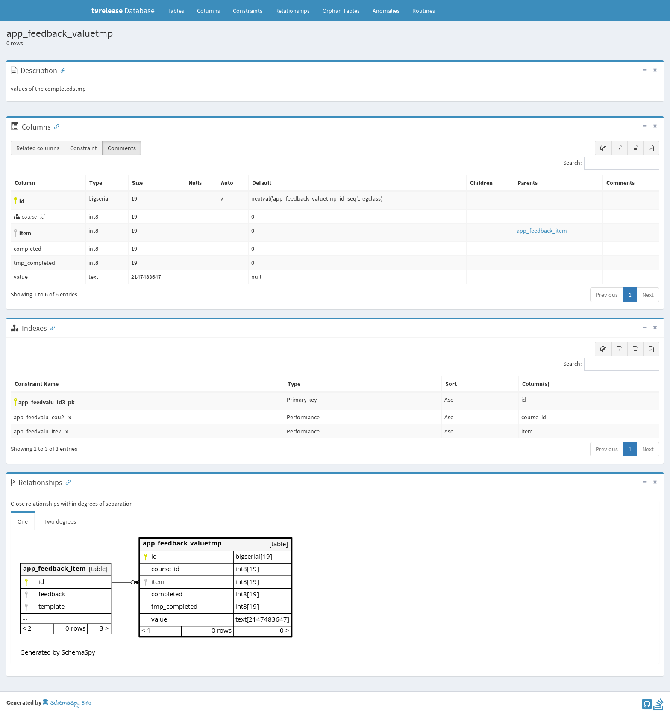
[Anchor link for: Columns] (55, 126)
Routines (423, 11)
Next (648, 295)
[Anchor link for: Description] (61, 70)
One (23, 521)
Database (123, 10)
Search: (611, 163)
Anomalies (386, 11)
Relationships (292, 11)
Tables (179, 10)
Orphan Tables (341, 11)
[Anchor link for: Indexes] (51, 327)
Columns (208, 11)
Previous (607, 295)
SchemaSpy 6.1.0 (67, 703)
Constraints (247, 11)
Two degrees (60, 521)
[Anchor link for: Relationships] (66, 482)
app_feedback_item (542, 230)
